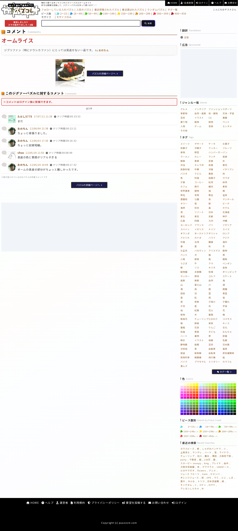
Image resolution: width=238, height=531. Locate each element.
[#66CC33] (194, 403)
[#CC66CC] (203, 392)
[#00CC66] (228, 403)
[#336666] (209, 408)
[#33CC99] (206, 403)
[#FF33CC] (185, 395)
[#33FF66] (209, 400)
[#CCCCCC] (203, 387)
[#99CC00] (234, 387)
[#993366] (228, 395)
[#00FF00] (234, 400)
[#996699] (225, 392)
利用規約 (78, 503)
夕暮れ (226, 301)
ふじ (223, 477)
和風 (182, 331)
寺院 (197, 195)
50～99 (91, 13)
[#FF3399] (188, 395)
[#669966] (191, 406)
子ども (212, 331)
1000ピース (223, 466)
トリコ (201, 481)
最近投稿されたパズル (106, 9)
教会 (211, 195)
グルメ (183, 109)
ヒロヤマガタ (187, 470)
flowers (201, 470)
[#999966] (228, 390)
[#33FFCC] (203, 400)
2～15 (62, 13)
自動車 (212, 348)
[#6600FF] (181, 414)
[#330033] (212, 414)
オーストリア (201, 233)
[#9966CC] (222, 392)
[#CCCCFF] (200, 387)
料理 (197, 177)
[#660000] (197, 414)
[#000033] (231, 414)
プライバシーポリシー (104, 503)
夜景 (197, 301)
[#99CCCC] (222, 387)
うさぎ (183, 263)
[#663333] (194, 411)
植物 (211, 122)
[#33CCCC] (203, 403)
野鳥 (197, 259)
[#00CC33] (231, 403)
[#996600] (234, 392)
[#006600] (234, 408)
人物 (182, 126)
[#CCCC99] (206, 387)
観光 (211, 186)
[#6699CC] (185, 406)
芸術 (182, 117)
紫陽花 (183, 318)
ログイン (202, 2)
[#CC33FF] (200, 395)
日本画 (226, 344)
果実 (211, 323)
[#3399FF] (200, 406)
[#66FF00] (197, 400)
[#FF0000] (197, 397)
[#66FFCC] (185, 400)
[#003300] (234, 411)
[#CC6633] (212, 392)
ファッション (216, 109)
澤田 (214, 456)
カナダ (198, 237)
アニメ (212, 470)
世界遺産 (185, 190)
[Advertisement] (89, 227)
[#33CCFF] (200, 403)
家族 (197, 331)
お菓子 (226, 143)
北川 (199, 456)
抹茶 (225, 182)
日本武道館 (213, 481)
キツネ (212, 267)
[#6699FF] (181, 406)
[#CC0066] (209, 397)
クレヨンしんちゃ (189, 488)
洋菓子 (198, 148)
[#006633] (231, 408)
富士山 (198, 284)
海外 (225, 242)
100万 (207, 459)
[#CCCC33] (212, 387)
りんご (212, 327)
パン (225, 152)
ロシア (226, 233)
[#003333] (231, 411)
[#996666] (228, 392)
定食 (211, 160)
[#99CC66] (228, 387)
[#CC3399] (206, 395)
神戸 (225, 216)
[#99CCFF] (219, 387)
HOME (172, 2)
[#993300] (234, 395)
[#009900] (234, 406)
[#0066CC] (222, 408)
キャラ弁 (199, 165)
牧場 (211, 271)
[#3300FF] (200, 414)
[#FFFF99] (188, 384)
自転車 (212, 353)
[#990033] (231, 397)
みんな (191, 481)
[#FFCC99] (188, 387)
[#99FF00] (234, 384)
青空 (225, 293)
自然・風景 (200, 113)
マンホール (228, 199)
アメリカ (185, 237)
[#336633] (212, 408)
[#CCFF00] (216, 384)
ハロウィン (200, 250)
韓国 (211, 242)
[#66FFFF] (181, 400)
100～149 (107, 13)
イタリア (227, 225)
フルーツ (227, 148)
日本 (211, 212)
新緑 (197, 323)
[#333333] (212, 411)
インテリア (200, 109)
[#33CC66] (209, 403)
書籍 (225, 117)
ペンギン (227, 263)
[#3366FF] (200, 408)
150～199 (125, 13)
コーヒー (199, 182)
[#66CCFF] (181, 403)
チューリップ (202, 318)
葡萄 (182, 327)
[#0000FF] (219, 414)
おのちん (23, 128)
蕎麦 (211, 173)
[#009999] (225, 406)
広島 (182, 220)
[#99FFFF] (219, 384)
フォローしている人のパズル (57, 9)
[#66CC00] (197, 403)
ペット (226, 122)
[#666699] (188, 408)
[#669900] (197, 406)
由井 (226, 463)
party (183, 459)
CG (210, 117)
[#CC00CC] (203, 397)
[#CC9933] (212, 390)
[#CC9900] (216, 390)
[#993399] (225, 395)
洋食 (211, 169)
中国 (182, 242)
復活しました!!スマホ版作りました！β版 (20, 23)
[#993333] (231, 395)
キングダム (186, 484)
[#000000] (234, 414)
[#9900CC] (222, 397)
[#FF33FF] (181, 395)
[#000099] (225, 414)
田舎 (182, 293)
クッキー (213, 148)
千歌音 (192, 459)
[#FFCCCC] (185, 387)
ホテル (226, 207)
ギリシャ (213, 233)
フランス (199, 225)
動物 (197, 122)
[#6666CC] (185, 408)
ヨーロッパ (186, 225)
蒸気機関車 (228, 353)
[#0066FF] (219, 408)
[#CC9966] (209, 390)
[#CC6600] (216, 392)
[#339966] (209, 406)
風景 (182, 280)
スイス (226, 229)
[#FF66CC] (185, 392)
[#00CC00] (234, 403)
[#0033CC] (222, 411)
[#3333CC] (203, 411)
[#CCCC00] (216, 387)
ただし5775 (25, 116)
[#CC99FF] (200, 390)
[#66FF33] (194, 400)
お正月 (183, 250)
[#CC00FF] (200, 397)
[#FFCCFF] (181, 387)
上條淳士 (185, 452)
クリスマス (214, 250)
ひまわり (213, 318)
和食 (211, 165)
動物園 (183, 271)
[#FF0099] (188, 397)
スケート (227, 276)
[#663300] (197, 411)
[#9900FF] (219, 397)
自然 (211, 280)
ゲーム (198, 126)
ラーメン (185, 156)
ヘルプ (216, 2)
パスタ (183, 173)
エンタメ (227, 126)
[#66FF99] (188, 400)
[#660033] (194, 414)
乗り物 (183, 122)
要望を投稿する (134, 503)
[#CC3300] (216, 395)
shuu (21, 152)
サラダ (226, 177)
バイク (183, 361)
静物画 (183, 344)
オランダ (185, 233)
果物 (182, 152)
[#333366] (209, 411)
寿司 (225, 165)
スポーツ (227, 109)
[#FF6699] (188, 392)
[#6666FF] (181, 408)
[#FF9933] (194, 390)
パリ (211, 225)
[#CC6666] (209, 392)
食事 (197, 160)
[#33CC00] (216, 403)
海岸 (182, 207)
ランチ (212, 156)
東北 (182, 216)
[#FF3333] (194, 395)
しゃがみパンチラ (211, 448)
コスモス (227, 318)
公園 (197, 199)
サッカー (185, 276)
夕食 (182, 182)
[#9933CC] (222, 395)
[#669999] (188, 406)
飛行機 (212, 357)
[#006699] (225, 408)
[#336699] (206, 408)
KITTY (212, 484)
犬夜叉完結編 (187, 466)
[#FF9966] (191, 390)
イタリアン (228, 169)
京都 (211, 216)
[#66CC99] (188, 403)
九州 (211, 220)
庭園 (225, 289)
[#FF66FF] (181, 392)
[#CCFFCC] (203, 384)
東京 (197, 216)
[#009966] (228, 406)
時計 (182, 340)
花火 (211, 310)
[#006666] (228, 408)
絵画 (211, 340)
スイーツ (185, 143)
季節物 (183, 113)
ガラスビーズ (187, 448)
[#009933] (231, 406)
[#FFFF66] (191, 384)
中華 (197, 169)
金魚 (225, 267)
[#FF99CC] (185, 390)
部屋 (225, 335)
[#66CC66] (191, 403)
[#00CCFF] (219, 403)
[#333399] (206, 411)
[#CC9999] (206, 390)
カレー (198, 156)
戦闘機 (198, 357)
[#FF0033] (194, 397)
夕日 (182, 306)
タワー (183, 203)
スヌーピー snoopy (190, 463)
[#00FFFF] (219, 400)
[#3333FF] (200, 411)
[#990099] (225, 397)
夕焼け (212, 301)
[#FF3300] (197, 395)
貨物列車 (185, 357)
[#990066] (228, 397)
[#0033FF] (219, 411)
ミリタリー (214, 361)
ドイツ (212, 229)
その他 (183, 130)
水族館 (198, 271)
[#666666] (191, 408)
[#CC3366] (209, 395)
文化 (225, 327)
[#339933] (212, 406)
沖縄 (225, 220)
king (206, 463)
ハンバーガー (216, 152)
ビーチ (226, 203)
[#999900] (234, 390)
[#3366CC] (203, 408)
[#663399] (188, 411)
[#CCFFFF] (200, 384)
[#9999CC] (222, 390)
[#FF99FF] (181, 390)
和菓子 (183, 148)
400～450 (178, 13)
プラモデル (200, 361)
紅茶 (211, 182)
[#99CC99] (225, 387)
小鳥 (182, 259)
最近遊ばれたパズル (133, 9)
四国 (197, 220)
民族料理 (185, 169)
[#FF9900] (197, 390)
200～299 (142, 13)
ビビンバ (215, 474)
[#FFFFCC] (185, 384)
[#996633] (231, 392)
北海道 (226, 212)
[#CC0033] (212, 397)
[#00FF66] (228, 400)
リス (197, 267)
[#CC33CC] (203, 395)
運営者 (62, 503)
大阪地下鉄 (225, 456)
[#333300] (216, 411)
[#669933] (194, 406)
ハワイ (212, 237)
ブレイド (216, 463)
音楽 (211, 126)
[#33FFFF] (200, 400)
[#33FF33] (212, 400)
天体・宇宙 (228, 113)
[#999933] (231, 390)
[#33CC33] (212, 403)
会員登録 (187, 2)
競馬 (225, 259)
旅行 (197, 186)
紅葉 (197, 310)
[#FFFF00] (197, 384)
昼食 (225, 156)
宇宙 (225, 306)
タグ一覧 (173, 9)
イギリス (199, 229)
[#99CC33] (231, 387)
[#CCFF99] (206, 384)
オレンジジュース (189, 477)
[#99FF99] (225, 384)
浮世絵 (183, 348)
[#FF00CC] (185, 397)
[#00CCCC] (222, 403)
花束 (197, 327)
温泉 (225, 195)
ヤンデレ (197, 452)
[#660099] (188, 414)
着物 (197, 335)
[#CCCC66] (209, 387)
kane (205, 474)
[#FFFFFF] (181, 384)
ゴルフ (212, 276)
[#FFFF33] (194, 384)
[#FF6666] (191, 392)
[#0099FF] (219, 406)
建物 (197, 190)
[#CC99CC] (203, 390)
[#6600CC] (185, 414)
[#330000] (216, 414)
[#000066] (228, 414)
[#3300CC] (203, 414)
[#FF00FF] (181, 397)
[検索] (148, 23)
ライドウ (224, 452)
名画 (225, 340)
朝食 (182, 160)
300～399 (160, 13)
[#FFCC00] (197, 387)
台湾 (197, 242)
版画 (197, 344)
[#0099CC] (222, 406)
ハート (183, 335)
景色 (225, 186)
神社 (182, 195)
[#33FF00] (216, 400)
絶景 (197, 280)
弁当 (182, 165)
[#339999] (206, 406)
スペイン (185, 229)
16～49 (76, 13)
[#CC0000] (216, 397)
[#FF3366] (191, 395)
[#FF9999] (188, 390)
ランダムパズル (156, 9)
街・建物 (213, 113)
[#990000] (234, 397)
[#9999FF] (219, 390)
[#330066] (209, 414)
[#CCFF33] (212, 384)
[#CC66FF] (200, 392)
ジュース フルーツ (189, 474)
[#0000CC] (222, 414)
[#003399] (225, 411)
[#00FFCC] (222, 400)
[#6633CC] (185, 411)
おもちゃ (227, 331)
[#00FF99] (225, 400)
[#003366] (228, 411)
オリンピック (230, 271)
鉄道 (182, 353)
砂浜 (197, 207)
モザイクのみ (64, 17)
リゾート (199, 212)
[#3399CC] (203, 406)
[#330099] (206, 414)
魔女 (207, 456)
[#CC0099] (206, 397)
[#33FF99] (206, 400)
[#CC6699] (206, 392)
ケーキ (212, 143)
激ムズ (183, 366)
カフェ (183, 186)
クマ (211, 263)
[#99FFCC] (222, 384)
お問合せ (231, 2)
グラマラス (208, 466)
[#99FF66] (228, 384)
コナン (202, 484)
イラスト (199, 117)
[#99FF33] (231, 384)
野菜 (197, 152)
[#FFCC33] (194, 387)
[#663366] (191, 411)
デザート (199, 143)
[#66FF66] (191, 400)
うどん (198, 173)
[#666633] (194, 408)
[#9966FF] (219, 392)
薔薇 (211, 314)
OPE (209, 477)
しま (231, 477)
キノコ (226, 323)
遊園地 (183, 199)
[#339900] (216, 406)
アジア (226, 237)
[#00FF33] (231, 400)
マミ (216, 477)
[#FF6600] (197, 392)
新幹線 (198, 353)
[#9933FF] (219, 395)
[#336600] (216, 408)
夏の (182, 481)
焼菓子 (212, 177)
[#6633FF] (181, 411)
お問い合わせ (158, 503)
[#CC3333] (212, 395)
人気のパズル (84, 9)
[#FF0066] (191, 397)
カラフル (227, 361)
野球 (197, 276)
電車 (225, 348)
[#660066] (191, 414)
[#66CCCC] (185, 403)
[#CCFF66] (209, 384)
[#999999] (225, 390)
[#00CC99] (225, 403)
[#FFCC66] (191, 387)
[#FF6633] (194, 392)
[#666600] (197, 408)
